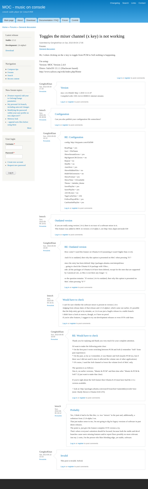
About (20, 20)
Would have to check (73, 299)
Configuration (62, 114)
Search (125, 3)
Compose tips (13, 69)
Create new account (15, 162)
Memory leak (13, 119)
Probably (74, 410)
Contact (142, 3)
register (127, 78)
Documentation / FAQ (48, 20)
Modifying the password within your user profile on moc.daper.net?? (18, 113)
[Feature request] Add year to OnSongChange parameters (18, 98)
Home (5, 27)
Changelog (115, 3)
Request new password (17, 165)
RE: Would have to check (85, 335)
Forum (65, 20)
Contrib (75, 20)
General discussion (27, 27)
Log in (119, 78)
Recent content (13, 79)
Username (10, 144)
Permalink (42, 91)
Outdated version (63, 220)
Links (133, 3)
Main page (9, 20)
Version (64, 87)
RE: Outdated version (75, 246)
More (29, 128)
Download (31, 20)
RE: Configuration (73, 137)
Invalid (64, 455)
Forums (13, 27)
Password (10, 153)
